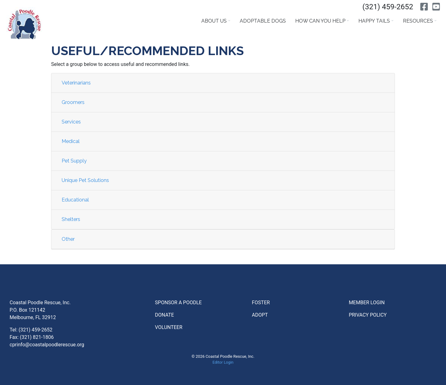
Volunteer (168, 327)
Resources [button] (418, 21)
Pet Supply (74, 161)
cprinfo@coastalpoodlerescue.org (47, 345)
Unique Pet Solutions (85, 180)
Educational (75, 200)
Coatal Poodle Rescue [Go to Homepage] (24, 23)
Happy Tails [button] (374, 21)
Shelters (71, 219)
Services (71, 122)
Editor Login (223, 362)
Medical (71, 141)
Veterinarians (76, 83)
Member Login (367, 302)
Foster (261, 302)
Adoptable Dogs (263, 21)
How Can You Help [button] (320, 21)
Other (68, 239)
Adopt (260, 315)
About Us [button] (214, 21)
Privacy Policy (368, 315)
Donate (164, 315)
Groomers (73, 102)
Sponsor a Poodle (178, 302)
